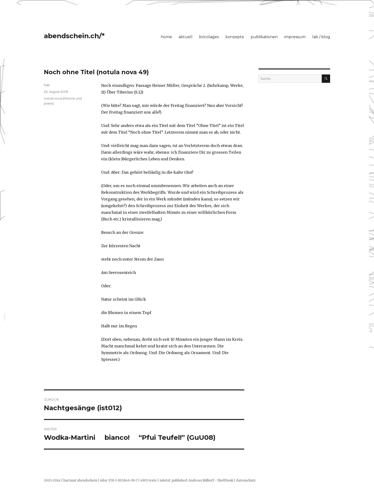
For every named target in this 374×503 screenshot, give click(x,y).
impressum (295, 37)
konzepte (234, 37)
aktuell (185, 37)
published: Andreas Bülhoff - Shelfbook (202, 480)
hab (47, 85)
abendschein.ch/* (74, 36)
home (166, 37)
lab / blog (321, 37)
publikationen (264, 37)
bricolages (209, 37)
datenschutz (245, 480)
